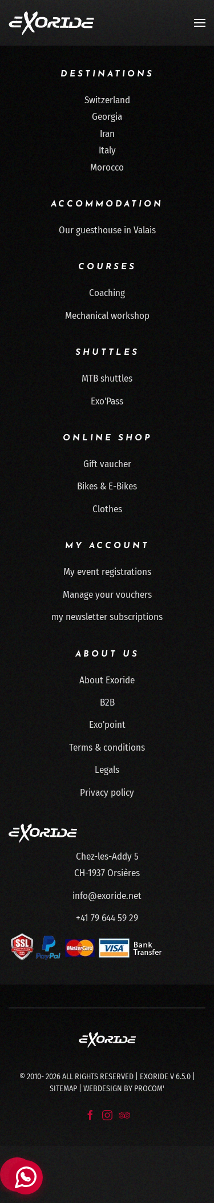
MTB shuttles (107, 378)
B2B (107, 702)
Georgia (107, 117)
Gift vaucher (107, 464)
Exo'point (107, 725)
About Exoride (107, 680)
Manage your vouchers (107, 595)
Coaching (107, 293)
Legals (107, 770)
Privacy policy (107, 793)
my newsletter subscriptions (107, 617)
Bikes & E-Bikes (107, 486)
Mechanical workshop (107, 316)
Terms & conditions (107, 748)
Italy (107, 150)
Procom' (149, 1088)
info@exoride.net (107, 896)
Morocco (107, 167)
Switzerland (107, 100)
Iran (107, 134)
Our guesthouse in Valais (107, 230)
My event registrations (107, 572)
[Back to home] (51, 23)
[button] (199, 23)
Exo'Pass (107, 401)
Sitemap (63, 1088)
